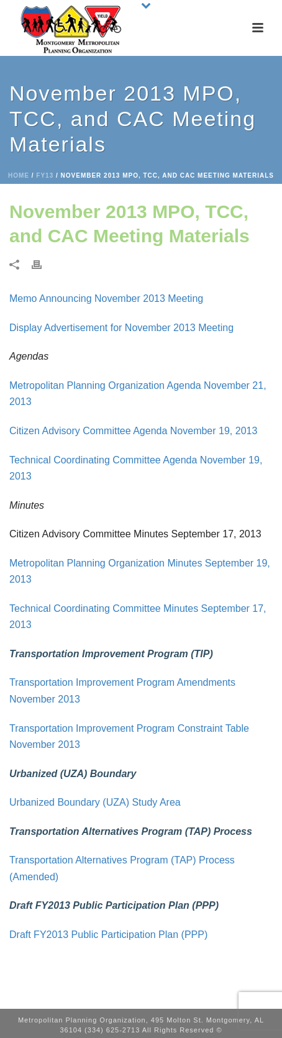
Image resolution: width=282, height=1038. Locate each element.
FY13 (44, 175)
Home (18, 175)
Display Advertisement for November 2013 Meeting (121, 327)
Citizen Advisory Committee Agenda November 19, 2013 (133, 431)
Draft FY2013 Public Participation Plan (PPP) (108, 934)
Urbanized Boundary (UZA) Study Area (95, 802)
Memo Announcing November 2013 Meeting (106, 298)
